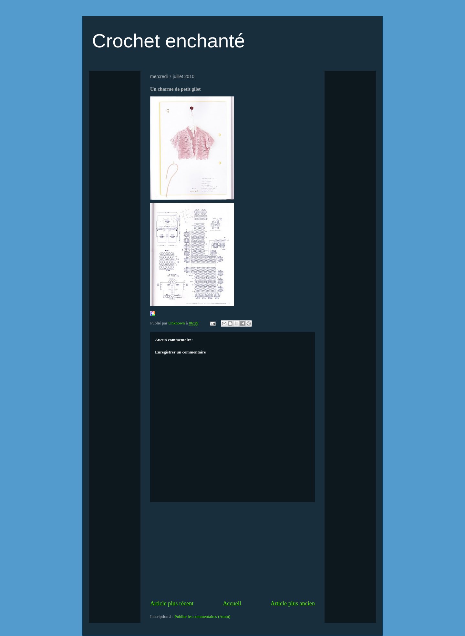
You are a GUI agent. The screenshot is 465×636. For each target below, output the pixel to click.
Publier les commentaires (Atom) (202, 616)
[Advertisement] (232, 551)
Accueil (232, 603)
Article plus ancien (293, 603)
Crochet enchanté (168, 41)
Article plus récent (171, 603)
